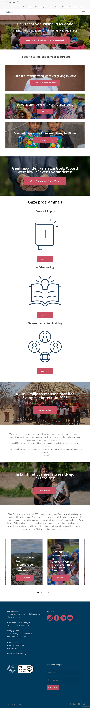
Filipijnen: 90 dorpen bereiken (24, 567)
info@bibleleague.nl (24, 622)
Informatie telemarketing (16, 653)
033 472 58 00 (26, 625)
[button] (83, 12)
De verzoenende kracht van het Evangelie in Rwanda (62, 564)
